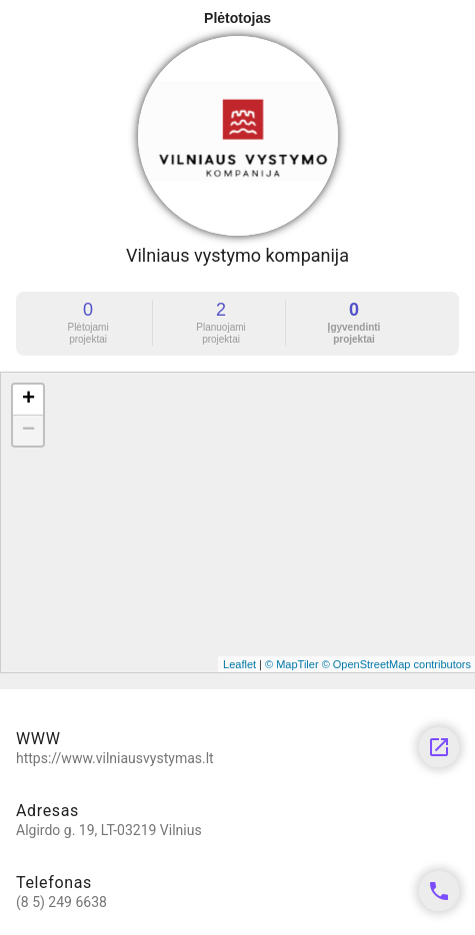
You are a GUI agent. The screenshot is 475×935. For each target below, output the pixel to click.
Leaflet (239, 664)
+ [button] (28, 400)
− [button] (28, 431)
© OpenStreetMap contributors (396, 664)
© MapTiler (292, 664)
